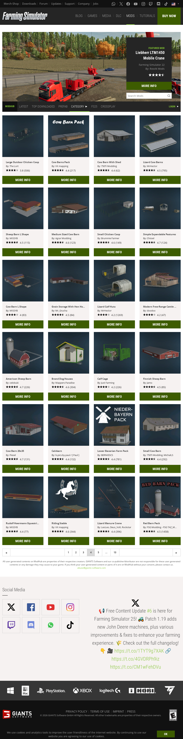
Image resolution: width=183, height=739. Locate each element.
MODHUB (9, 106)
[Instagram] (144, 4)
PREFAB (63, 106)
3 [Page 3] (83, 552)
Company (84, 3)
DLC (118, 16)
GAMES (92, 16)
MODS (130, 16)
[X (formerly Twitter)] (121, 4)
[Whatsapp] (114, 4)
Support (70, 3)
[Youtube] (136, 4)
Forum (43, 3)
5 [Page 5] (98, 552)
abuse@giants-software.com (91, 567)
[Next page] (6, 552)
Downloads (29, 3)
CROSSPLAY (108, 106)
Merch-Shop (11, 3)
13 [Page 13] (115, 552)
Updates (56, 3)
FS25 (94, 106)
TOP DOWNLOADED (43, 106)
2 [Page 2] (75, 552)
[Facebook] (128, 4)
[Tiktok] (166, 4)
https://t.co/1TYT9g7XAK (139, 651)
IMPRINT (118, 711)
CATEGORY (77, 106)
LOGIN (172, 106)
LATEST (23, 106)
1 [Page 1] (68, 552)
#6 (149, 611)
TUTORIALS (147, 16)
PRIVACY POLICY (76, 711)
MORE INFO (149, 86)
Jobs (95, 3)
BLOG (79, 16)
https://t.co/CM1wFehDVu (135, 667)
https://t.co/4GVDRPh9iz (135, 659)
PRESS (131, 711)
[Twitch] (151, 4)
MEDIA (106, 16)
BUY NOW (169, 16)
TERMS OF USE (100, 711)
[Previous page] (176, 552)
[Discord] (159, 4)
